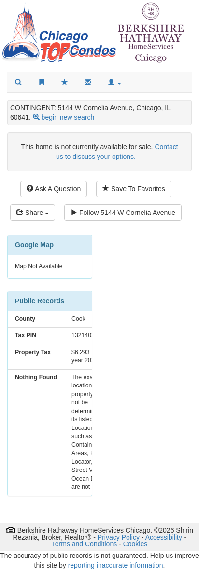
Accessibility (163, 537)
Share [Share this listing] (32, 212)
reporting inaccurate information (115, 565)
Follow (123, 212)
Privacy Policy (119, 537)
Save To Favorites (133, 189)
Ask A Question (54, 189)
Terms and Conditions (84, 544)
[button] (114, 82)
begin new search (68, 117)
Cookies (135, 544)
